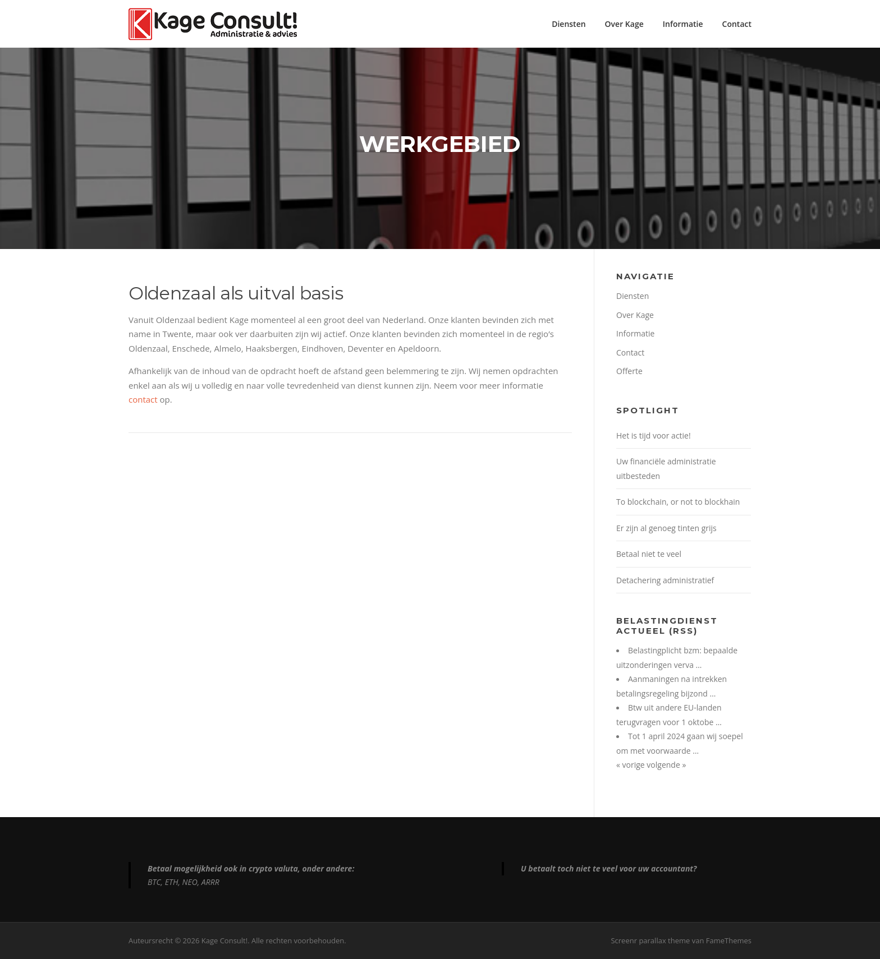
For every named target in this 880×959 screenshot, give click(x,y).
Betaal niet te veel (648, 553)
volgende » (666, 764)
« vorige (631, 764)
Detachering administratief (665, 580)
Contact (736, 24)
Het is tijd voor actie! (653, 435)
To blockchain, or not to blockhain (678, 501)
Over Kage (624, 24)
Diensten (568, 24)
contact (143, 399)
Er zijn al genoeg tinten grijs (666, 528)
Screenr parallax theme (650, 940)
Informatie (683, 24)
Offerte (629, 371)
